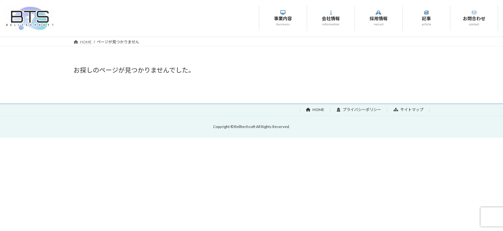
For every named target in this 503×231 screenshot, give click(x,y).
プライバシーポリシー (359, 109)
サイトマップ (408, 109)
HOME (315, 109)
